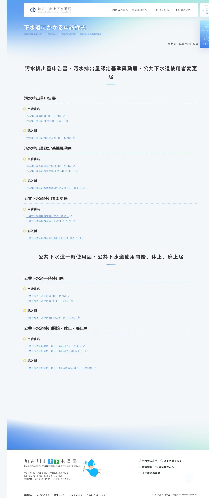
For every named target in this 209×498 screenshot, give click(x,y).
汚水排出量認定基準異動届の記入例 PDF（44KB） (54, 188)
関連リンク (59, 495)
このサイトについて (96, 495)
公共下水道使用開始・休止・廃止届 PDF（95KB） (54, 346)
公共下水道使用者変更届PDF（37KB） (47, 216)
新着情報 (147, 467)
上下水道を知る (160, 10)
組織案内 (28, 495)
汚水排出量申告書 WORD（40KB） (45, 121)
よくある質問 (43, 495)
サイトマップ (75, 495)
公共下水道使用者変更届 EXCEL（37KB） (49, 221)
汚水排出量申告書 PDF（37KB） (44, 116)
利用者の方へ (120, 10)
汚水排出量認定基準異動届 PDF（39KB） (49, 166)
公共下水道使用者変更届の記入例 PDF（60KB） (53, 238)
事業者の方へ (139, 10)
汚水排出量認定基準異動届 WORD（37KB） (50, 171)
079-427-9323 (35, 475)
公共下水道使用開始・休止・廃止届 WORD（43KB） (55, 351)
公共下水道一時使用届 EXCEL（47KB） (48, 301)
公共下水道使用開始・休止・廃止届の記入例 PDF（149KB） (59, 368)
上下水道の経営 (182, 10)
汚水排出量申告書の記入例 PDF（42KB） (49, 138)
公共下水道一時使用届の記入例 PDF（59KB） (51, 318)
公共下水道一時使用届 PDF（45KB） (46, 296)
